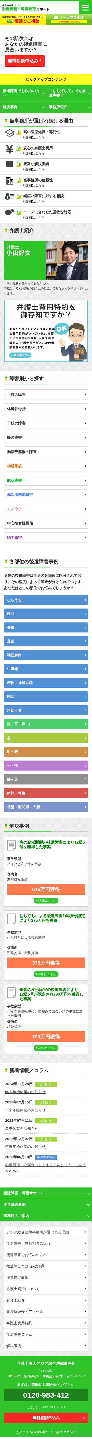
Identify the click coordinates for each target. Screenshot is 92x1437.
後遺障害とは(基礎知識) (46, 1266)
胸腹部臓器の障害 (46, 452)
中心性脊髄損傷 (46, 523)
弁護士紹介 (46, 1300)
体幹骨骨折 (46, 409)
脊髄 (46, 627)
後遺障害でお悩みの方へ (23, 93)
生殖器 (46, 669)
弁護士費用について (46, 1289)
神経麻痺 (46, 655)
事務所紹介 (69, 107)
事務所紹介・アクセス (46, 1311)
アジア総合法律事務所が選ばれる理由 (46, 1232)
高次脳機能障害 (46, 494)
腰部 (46, 613)
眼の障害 (46, 437)
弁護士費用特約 (46, 1323)
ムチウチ (46, 509)
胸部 (46, 696)
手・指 (46, 765)
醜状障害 (46, 480)
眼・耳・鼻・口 (46, 724)
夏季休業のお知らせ (21, 1128)
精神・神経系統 (46, 683)
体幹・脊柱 (46, 793)
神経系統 (46, 466)
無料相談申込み (24, 60)
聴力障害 (46, 537)
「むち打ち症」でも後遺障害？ (69, 93)
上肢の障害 (46, 394)
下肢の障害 (46, 423)
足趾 (46, 641)
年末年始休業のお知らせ (25, 1092)
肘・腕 (46, 752)
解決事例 (23, 107)
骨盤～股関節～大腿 (46, 807)
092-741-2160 (53, 1407)
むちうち (46, 600)
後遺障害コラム (46, 1334)
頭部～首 (46, 710)
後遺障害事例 (46, 1277)
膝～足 (46, 779)
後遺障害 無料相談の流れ (46, 1243)
